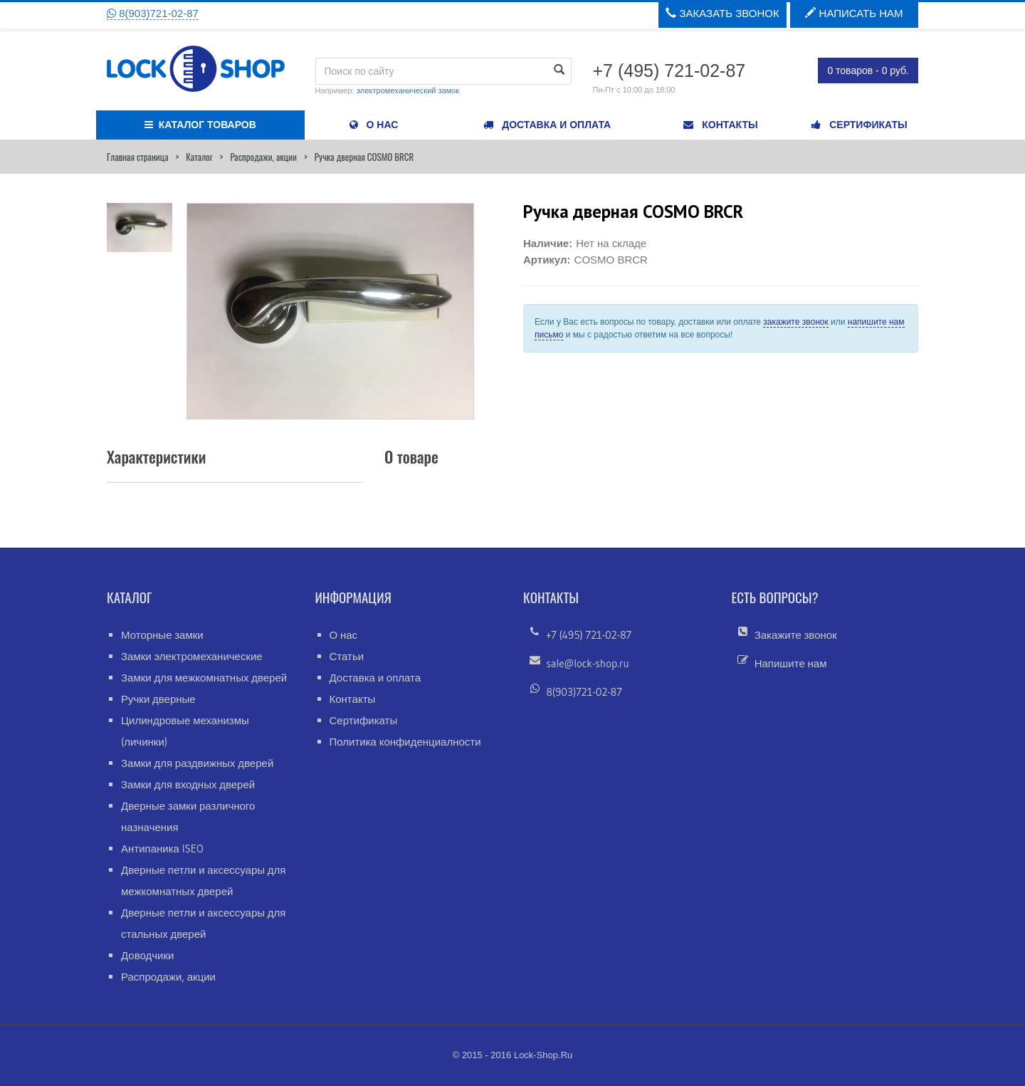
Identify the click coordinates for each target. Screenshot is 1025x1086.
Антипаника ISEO (162, 848)
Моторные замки (162, 635)
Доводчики (147, 955)
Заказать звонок (722, 13)
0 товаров (868, 70)
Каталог (199, 157)
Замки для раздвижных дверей (197, 763)
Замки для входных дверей (188, 784)
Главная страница (137, 157)
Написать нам (854, 13)
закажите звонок (795, 322)
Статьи (347, 656)
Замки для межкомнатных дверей (204, 677)
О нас (344, 635)
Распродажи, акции (263, 157)
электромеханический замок (408, 90)
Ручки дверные (158, 699)
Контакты (353, 699)
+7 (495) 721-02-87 (588, 635)
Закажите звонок (796, 635)
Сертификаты (364, 720)
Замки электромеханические (192, 656)
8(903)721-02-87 (153, 13)
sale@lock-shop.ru (587, 663)
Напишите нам (791, 663)
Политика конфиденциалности (405, 741)
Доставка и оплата (375, 677)
